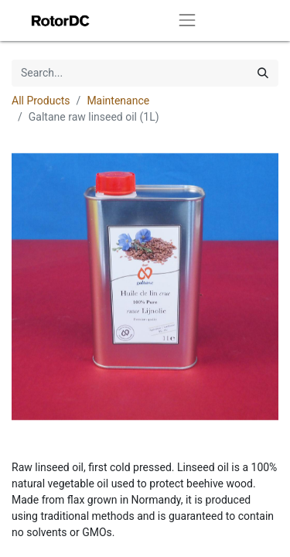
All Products (41, 100)
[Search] (262, 73)
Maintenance (118, 100)
